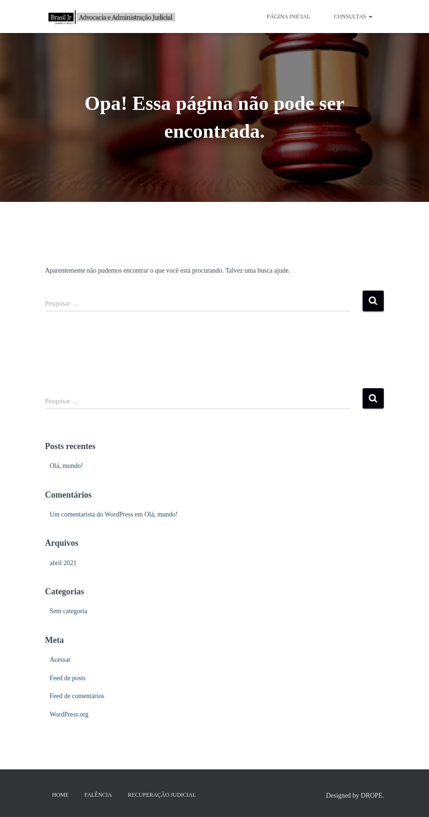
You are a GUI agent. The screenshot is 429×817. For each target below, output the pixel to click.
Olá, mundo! (66, 465)
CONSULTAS (353, 16)
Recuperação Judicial (162, 795)
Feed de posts (68, 678)
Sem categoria (69, 611)
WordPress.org (69, 714)
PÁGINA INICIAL (288, 16)
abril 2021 (63, 563)
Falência (98, 795)
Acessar (60, 659)
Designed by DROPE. (355, 795)
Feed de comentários (77, 696)
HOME (60, 795)
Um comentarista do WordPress (91, 514)
